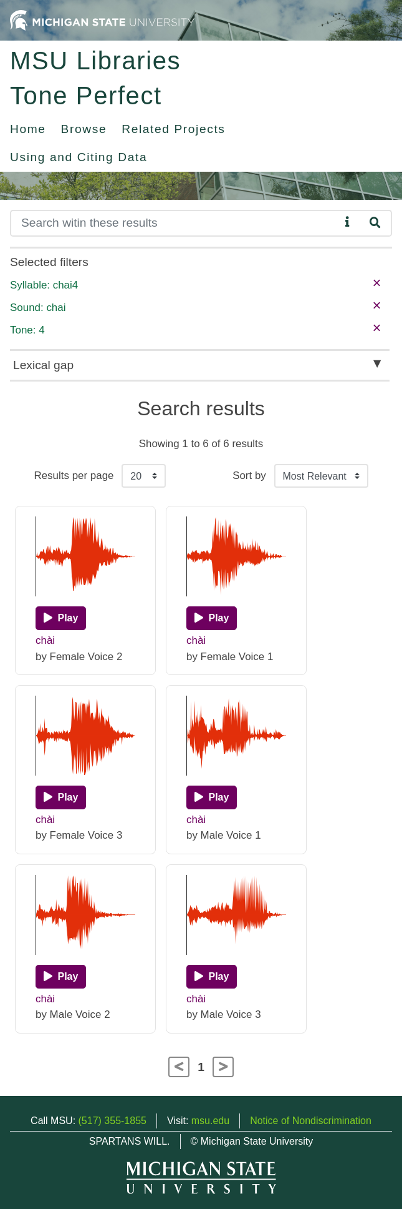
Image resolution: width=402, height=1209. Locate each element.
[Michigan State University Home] (102, 20)
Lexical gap (43, 365)
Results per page (73, 475)
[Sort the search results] (321, 476)
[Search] (175, 223)
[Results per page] (144, 476)
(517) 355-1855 (112, 1120)
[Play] (61, 618)
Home (28, 129)
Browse (84, 129)
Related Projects (173, 129)
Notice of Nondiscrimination (310, 1120)
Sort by (249, 475)
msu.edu (210, 1120)
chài (45, 640)
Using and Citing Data (78, 157)
